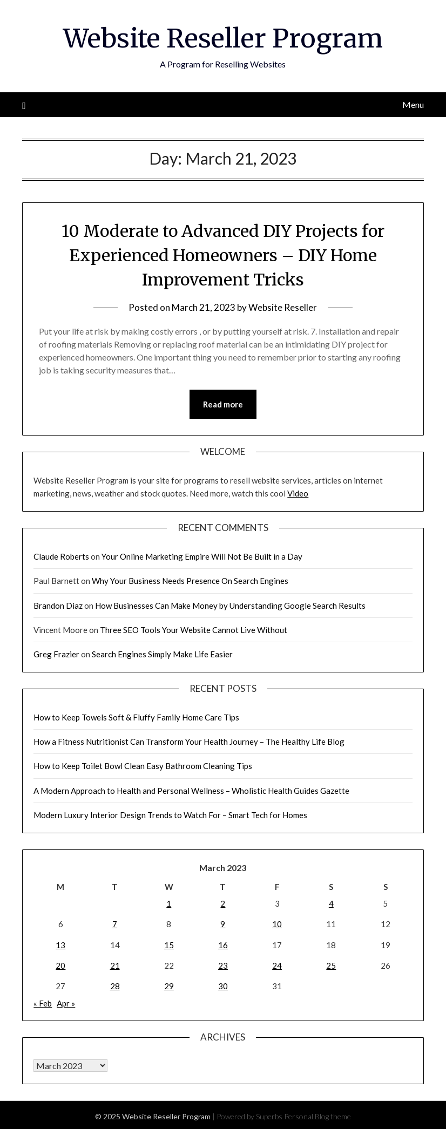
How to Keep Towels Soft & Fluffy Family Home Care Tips (136, 717)
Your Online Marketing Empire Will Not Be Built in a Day (202, 556)
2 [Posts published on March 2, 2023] (222, 903)
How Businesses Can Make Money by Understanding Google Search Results (230, 605)
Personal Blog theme (317, 1116)
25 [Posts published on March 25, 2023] (331, 965)
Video (297, 493)
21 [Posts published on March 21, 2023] (115, 965)
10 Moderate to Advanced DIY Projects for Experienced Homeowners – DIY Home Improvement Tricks (223, 255)
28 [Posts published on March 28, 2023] (115, 986)
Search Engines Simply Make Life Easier (162, 654)
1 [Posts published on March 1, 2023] (168, 903)
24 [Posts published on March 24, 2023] (277, 965)
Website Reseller (282, 307)
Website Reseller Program (223, 38)
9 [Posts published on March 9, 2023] (222, 924)
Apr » (66, 1003)
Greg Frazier (56, 654)
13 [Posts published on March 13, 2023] (60, 945)
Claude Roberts (61, 556)
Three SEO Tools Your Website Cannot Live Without (193, 630)
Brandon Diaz (58, 605)
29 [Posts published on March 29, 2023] (169, 986)
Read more (223, 404)
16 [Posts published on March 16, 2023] (223, 945)
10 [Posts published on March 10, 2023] (277, 924)
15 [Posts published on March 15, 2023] (169, 945)
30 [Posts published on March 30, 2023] (223, 986)
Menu (413, 104)
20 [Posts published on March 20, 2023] (60, 965)
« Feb (42, 1003)
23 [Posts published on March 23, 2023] (223, 965)
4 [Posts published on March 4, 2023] (331, 903)
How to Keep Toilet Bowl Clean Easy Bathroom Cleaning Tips (142, 766)
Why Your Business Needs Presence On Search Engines (190, 581)
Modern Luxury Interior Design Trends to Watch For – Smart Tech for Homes (170, 815)
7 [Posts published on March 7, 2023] (114, 924)
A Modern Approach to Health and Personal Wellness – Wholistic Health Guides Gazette (191, 790)
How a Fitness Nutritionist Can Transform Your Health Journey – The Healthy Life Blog (188, 741)
